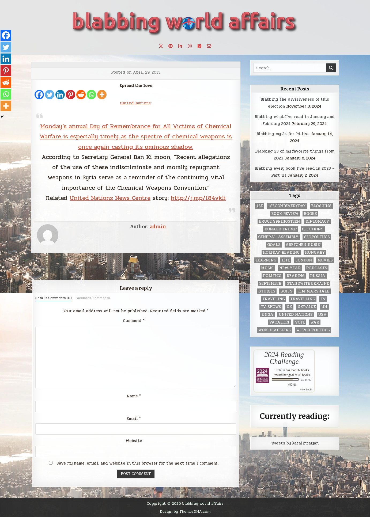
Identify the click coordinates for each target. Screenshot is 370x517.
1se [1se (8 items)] (259, 206)
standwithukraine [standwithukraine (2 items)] (308, 283)
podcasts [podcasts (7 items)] (316, 268)
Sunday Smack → (223, 267)
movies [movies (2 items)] (325, 260)
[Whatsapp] (91, 94)
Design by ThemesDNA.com (185, 511)
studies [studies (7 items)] (267, 291)
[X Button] (161, 46)
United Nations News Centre (110, 198)
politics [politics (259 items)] (272, 276)
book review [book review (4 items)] (285, 213)
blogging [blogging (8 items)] (321, 206)
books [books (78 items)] (310, 213)
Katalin (280, 370)
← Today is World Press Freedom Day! (68, 267)
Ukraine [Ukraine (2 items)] (306, 307)
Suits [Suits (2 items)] (286, 291)
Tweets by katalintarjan (295, 443)
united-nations (135, 103)
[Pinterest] (70, 94)
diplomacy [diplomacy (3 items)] (317, 221)
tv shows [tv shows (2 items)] (271, 307)
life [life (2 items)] (286, 260)
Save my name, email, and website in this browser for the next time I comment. (137, 463)
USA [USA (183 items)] (322, 314)
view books (306, 389)
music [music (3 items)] (267, 268)
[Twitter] (49, 94)
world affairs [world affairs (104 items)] (274, 330)
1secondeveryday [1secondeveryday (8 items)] (287, 206)
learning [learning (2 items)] (265, 260)
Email (134, 418)
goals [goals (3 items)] (274, 245)
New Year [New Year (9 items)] (290, 268)
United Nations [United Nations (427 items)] (296, 314)
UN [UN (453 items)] (324, 307)
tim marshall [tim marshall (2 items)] (313, 291)
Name (134, 396)
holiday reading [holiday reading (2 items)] (281, 252)
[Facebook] (39, 94)
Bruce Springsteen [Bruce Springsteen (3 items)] (279, 221)
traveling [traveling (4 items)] (273, 299)
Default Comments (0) (53, 298)
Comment (134, 320)
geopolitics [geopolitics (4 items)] (317, 237)
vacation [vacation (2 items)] (279, 322)
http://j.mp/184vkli (198, 198)
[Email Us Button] (209, 46)
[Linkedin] (60, 94)
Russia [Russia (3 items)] (317, 276)
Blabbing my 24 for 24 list (282, 134)
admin (158, 226)
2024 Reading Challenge (284, 358)
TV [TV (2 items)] (323, 299)
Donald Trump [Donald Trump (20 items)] (281, 229)
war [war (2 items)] (314, 322)
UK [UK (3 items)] (289, 307)
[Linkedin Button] (180, 46)
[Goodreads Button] (199, 46)
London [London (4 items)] (303, 260)
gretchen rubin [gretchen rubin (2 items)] (303, 245)
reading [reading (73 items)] (296, 276)
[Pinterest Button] (170, 46)
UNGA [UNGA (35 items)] (267, 314)
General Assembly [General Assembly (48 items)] (278, 237)
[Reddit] (81, 94)
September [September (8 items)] (270, 283)
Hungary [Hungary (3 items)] (315, 252)
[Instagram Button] (190, 46)
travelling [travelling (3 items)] (302, 299)
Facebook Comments (92, 298)
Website (134, 441)
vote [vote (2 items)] (300, 322)
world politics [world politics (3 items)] (313, 330)
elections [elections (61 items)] (312, 229)
